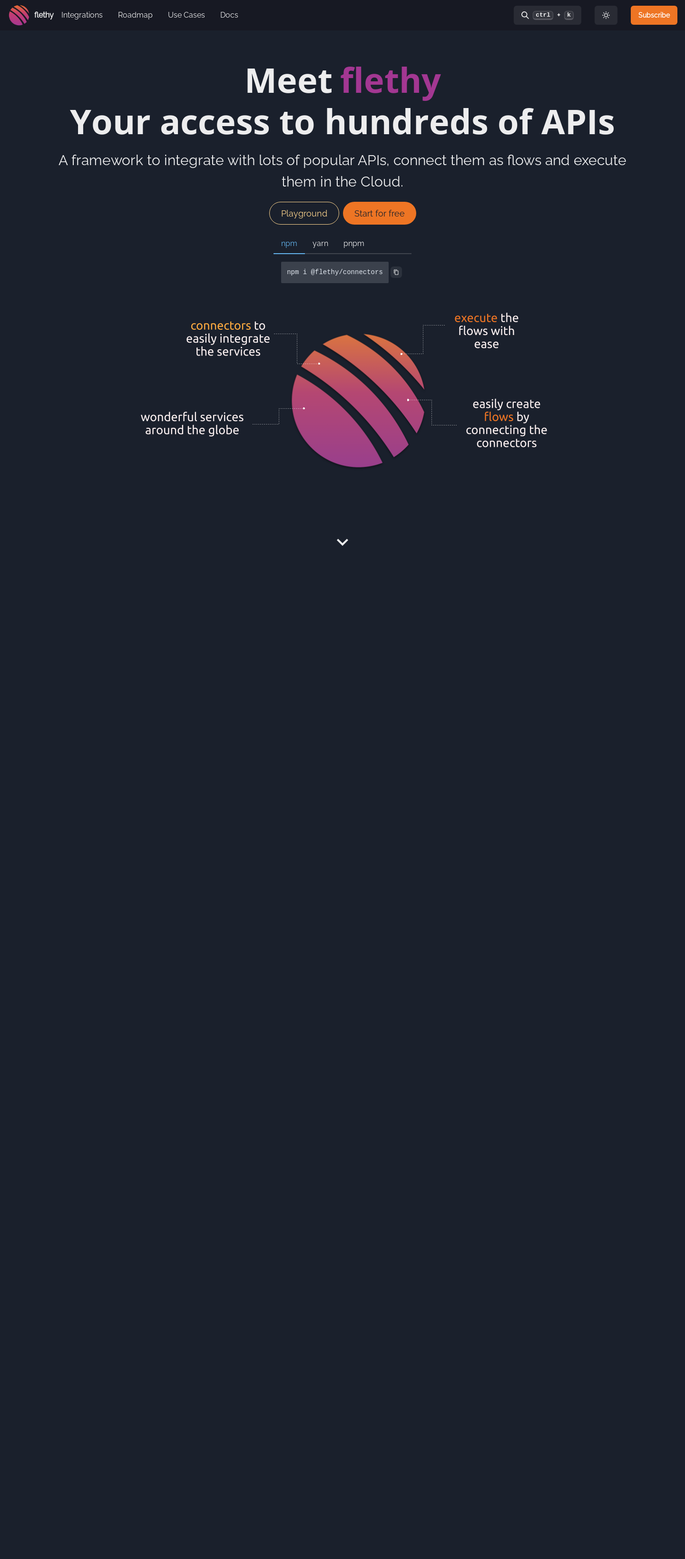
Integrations (82, 15)
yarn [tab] (320, 243)
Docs (229, 15)
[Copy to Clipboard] (396, 272)
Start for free (379, 213)
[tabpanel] (342, 272)
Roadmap (135, 15)
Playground (304, 213)
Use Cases (186, 15)
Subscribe (654, 15)
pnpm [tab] (353, 243)
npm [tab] (289, 243)
